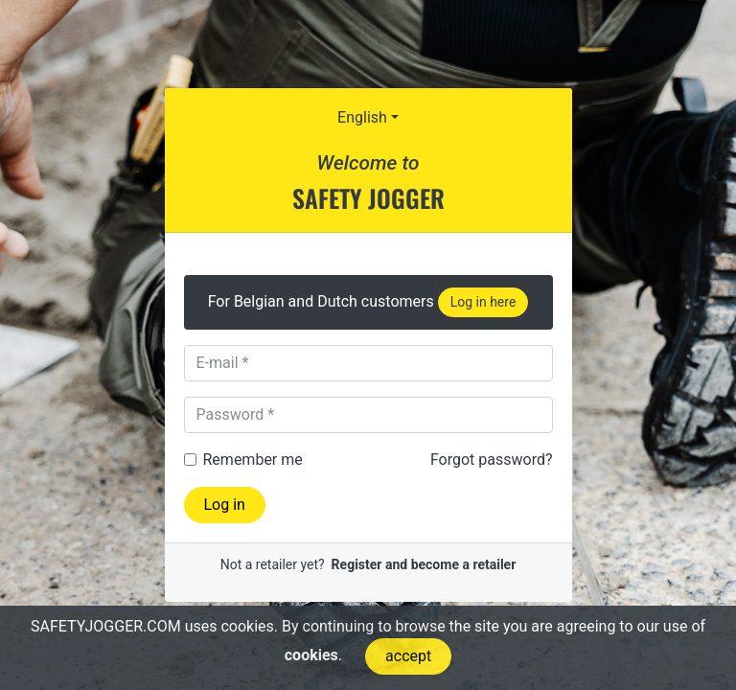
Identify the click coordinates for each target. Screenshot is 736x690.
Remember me (253, 459)
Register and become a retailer (424, 564)
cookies (311, 655)
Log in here (483, 302)
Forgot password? (491, 459)
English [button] (362, 117)
